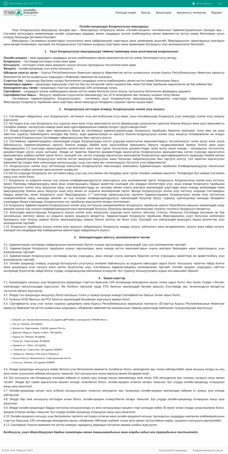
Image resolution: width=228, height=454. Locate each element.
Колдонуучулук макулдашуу (173, 450)
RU (220, 3)
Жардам (216, 12)
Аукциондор (163, 12)
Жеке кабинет (202, 3)
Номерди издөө (125, 12)
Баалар (145, 12)
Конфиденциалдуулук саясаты (208, 450)
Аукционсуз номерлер (191, 12)
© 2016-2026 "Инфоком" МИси (17, 450)
